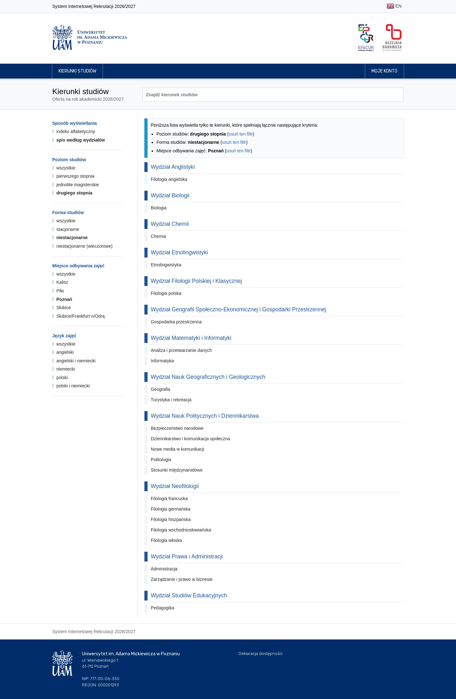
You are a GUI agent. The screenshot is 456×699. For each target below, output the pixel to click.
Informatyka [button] (162, 360)
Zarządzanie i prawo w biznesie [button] (181, 579)
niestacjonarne (70, 237)
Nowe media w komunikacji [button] (177, 449)
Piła (58, 290)
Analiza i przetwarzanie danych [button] (181, 350)
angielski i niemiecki (74, 360)
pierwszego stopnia (73, 176)
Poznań (62, 299)
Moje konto (384, 71)
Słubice (61, 307)
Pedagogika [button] (162, 607)
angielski (63, 352)
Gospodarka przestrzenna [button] (176, 321)
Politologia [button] (161, 459)
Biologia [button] (159, 207)
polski (60, 377)
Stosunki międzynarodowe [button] (176, 470)
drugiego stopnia (72, 192)
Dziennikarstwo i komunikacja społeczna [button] (190, 438)
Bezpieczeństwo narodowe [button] (177, 428)
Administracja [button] (164, 568)
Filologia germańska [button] (170, 509)
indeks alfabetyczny (73, 131)
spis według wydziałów (78, 140)
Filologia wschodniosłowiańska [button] (181, 529)
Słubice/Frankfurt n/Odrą (78, 316)
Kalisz (60, 282)
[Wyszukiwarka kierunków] (273, 95)
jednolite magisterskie (75, 184)
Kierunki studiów (77, 71)
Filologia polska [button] (166, 293)
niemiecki (63, 369)
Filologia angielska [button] (169, 179)
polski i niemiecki (71, 385)
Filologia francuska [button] (169, 498)
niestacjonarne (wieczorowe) (82, 246)
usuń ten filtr (241, 134)
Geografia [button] (160, 389)
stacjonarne (65, 229)
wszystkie (63, 167)
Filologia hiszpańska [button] (171, 519)
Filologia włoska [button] (166, 540)
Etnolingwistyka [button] (166, 264)
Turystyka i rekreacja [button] (171, 399)
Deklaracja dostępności (260, 653)
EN (394, 6)
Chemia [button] (158, 236)
